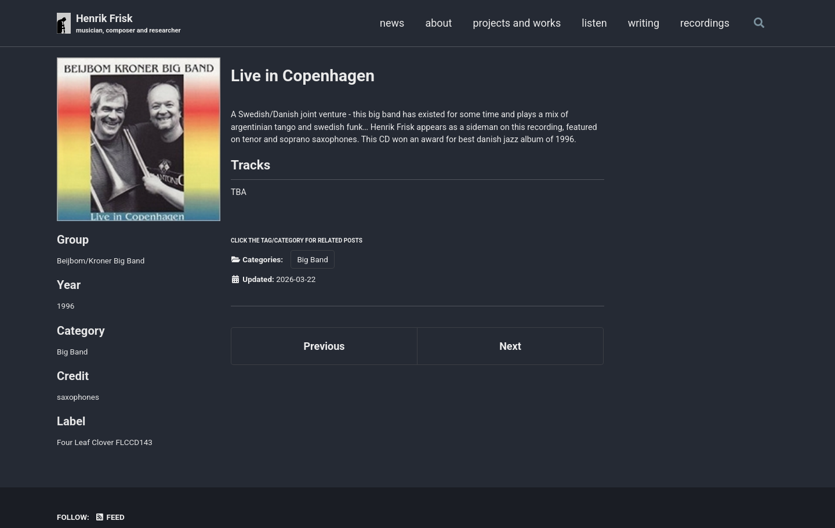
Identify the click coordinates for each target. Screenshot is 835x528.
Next (510, 346)
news (392, 23)
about (438, 23)
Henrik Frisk (128, 24)
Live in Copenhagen (303, 75)
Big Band (312, 259)
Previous (324, 346)
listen (594, 23)
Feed (110, 517)
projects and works (517, 23)
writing (643, 23)
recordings (704, 23)
